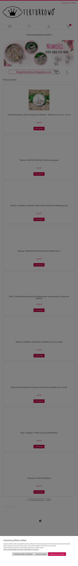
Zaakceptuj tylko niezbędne (23, 554)
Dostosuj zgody (41, 554)
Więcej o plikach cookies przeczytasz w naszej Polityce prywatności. (21, 549)
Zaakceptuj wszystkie (57, 554)
